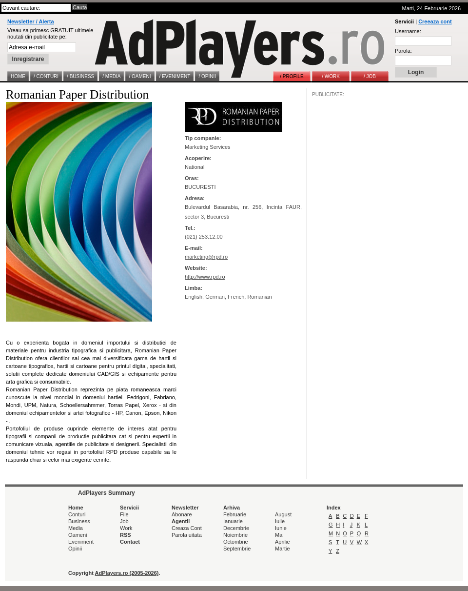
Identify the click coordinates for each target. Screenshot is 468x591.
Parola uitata (187, 535)
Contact (130, 542)
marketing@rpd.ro (206, 257)
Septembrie (237, 548)
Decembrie (236, 528)
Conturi (76, 514)
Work (126, 528)
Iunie (281, 528)
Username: (408, 31)
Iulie (280, 521)
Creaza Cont (187, 528)
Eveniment (81, 542)
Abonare (182, 514)
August (283, 514)
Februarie (234, 514)
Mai (279, 535)
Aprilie (282, 542)
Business (79, 521)
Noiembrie (235, 535)
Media (75, 528)
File (124, 514)
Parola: (403, 51)
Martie (282, 548)
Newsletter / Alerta (30, 21)
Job (124, 521)
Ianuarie (233, 521)
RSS (125, 535)
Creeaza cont (434, 21)
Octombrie (235, 542)
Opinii (75, 548)
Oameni (77, 535)
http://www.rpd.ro (205, 277)
